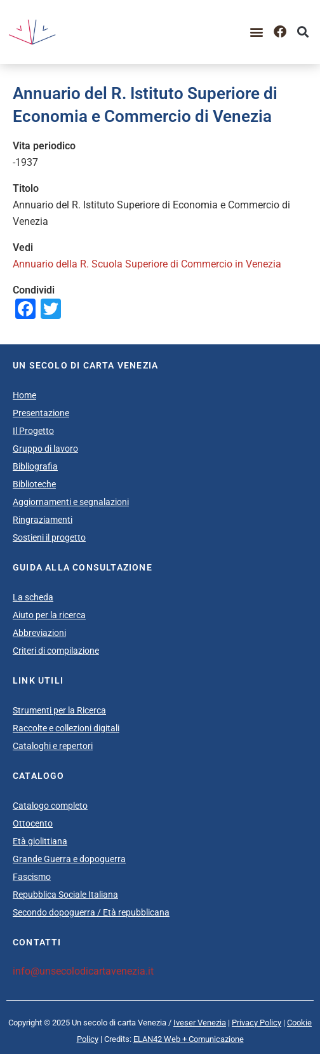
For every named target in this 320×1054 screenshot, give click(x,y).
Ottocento (33, 823)
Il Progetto (33, 431)
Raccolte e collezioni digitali (66, 728)
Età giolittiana (40, 841)
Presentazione (41, 413)
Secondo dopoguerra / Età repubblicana (91, 912)
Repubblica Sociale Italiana (65, 894)
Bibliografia (35, 466)
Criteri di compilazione (56, 650)
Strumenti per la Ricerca (59, 710)
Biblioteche (34, 484)
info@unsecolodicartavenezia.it (83, 971)
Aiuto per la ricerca (49, 615)
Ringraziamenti (42, 520)
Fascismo (32, 877)
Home (24, 395)
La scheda (33, 597)
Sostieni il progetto (49, 537)
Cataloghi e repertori (53, 746)
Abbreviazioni (39, 633)
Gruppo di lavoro (45, 448)
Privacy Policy (256, 1022)
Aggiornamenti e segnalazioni (71, 502)
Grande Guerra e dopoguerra (69, 859)
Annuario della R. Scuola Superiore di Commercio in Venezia (147, 264)
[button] (256, 32)
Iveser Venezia (199, 1022)
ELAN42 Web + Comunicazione (188, 1039)
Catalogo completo (50, 806)
